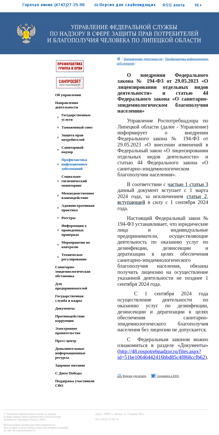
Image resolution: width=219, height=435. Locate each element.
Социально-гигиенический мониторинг (74, 180)
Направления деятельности (66, 105)
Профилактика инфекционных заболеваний (75, 164)
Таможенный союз (77, 127)
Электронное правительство (67, 330)
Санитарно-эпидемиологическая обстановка (72, 271)
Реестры (69, 218)
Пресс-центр (65, 341)
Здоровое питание (70, 365)
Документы (64, 308)
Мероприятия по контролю (76, 244)
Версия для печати (134, 375)
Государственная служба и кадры (69, 298)
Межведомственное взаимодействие (78, 195)
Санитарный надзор (72, 149)
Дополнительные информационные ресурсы (70, 353)
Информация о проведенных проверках (74, 230)
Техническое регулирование (74, 257)
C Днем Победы (68, 373)
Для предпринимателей (71, 286)
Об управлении (68, 95)
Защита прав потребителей (73, 137)
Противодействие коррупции (70, 318)
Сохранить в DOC (168, 375)
